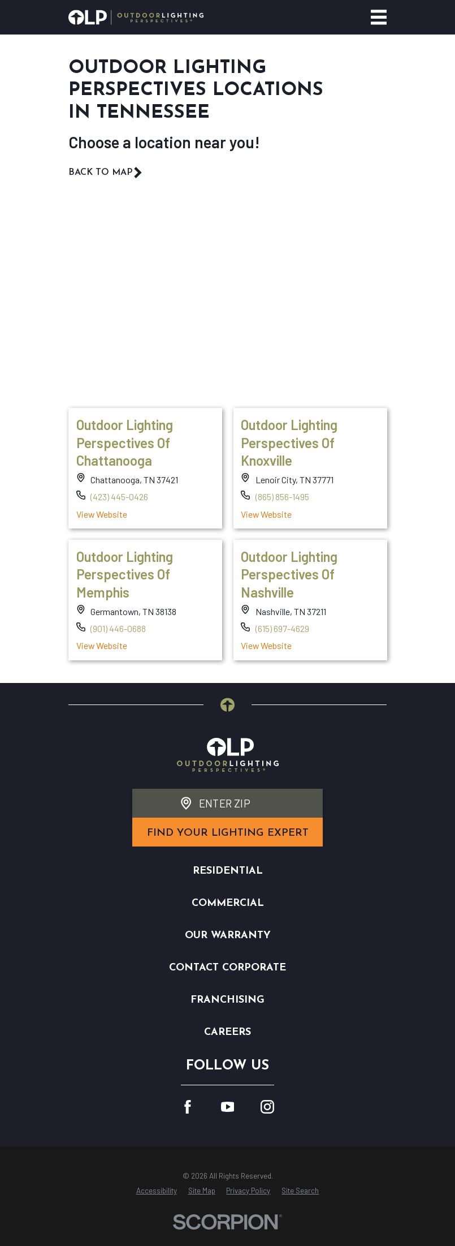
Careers (227, 1032)
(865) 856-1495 (282, 496)
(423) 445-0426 (119, 496)
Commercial (228, 903)
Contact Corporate (227, 968)
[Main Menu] (379, 17)
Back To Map (106, 172)
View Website (101, 513)
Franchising (227, 1000)
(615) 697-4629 (282, 628)
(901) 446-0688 (118, 628)
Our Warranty (228, 935)
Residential (228, 871)
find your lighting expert (228, 833)
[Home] (135, 17)
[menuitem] (156, 1191)
